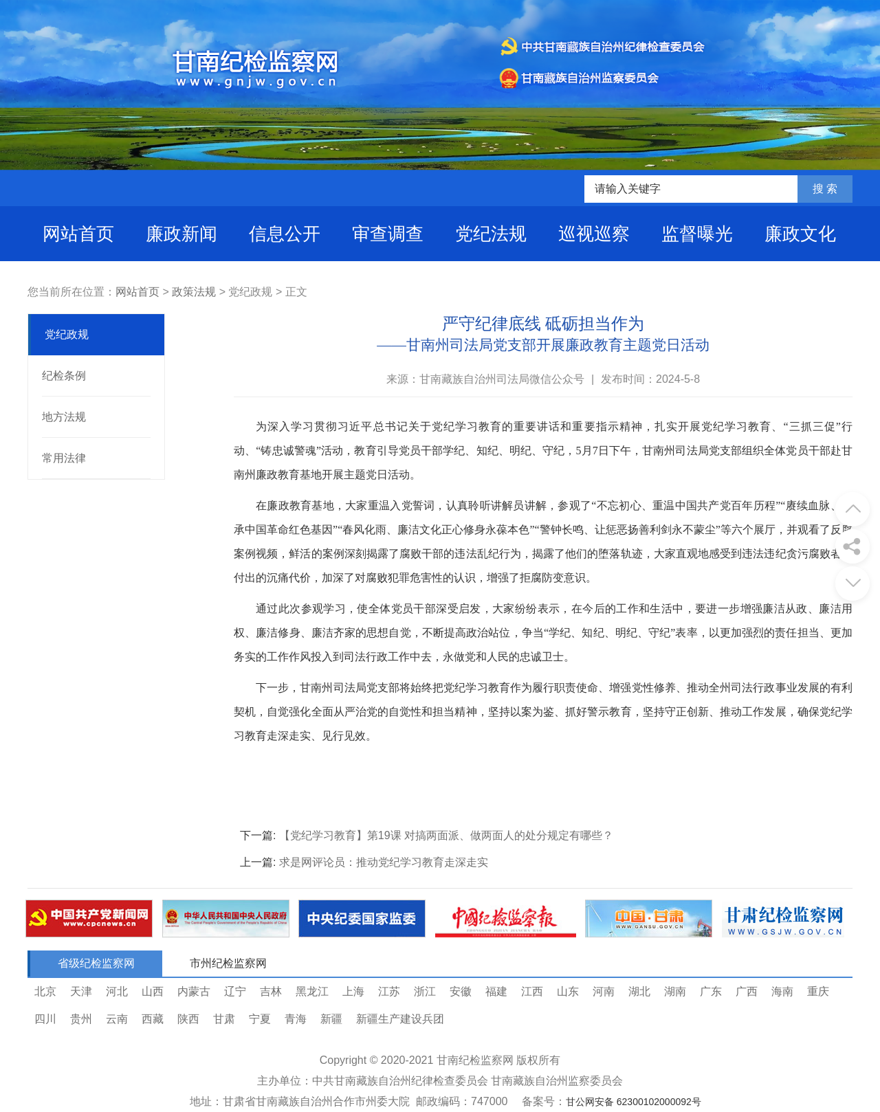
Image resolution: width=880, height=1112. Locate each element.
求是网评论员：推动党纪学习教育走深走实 (383, 862)
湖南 (675, 991)
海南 (782, 991)
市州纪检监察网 (228, 963)
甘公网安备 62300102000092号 (633, 1101)
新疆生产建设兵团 (400, 1019)
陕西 (188, 1019)
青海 (296, 1019)
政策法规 (194, 292)
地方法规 (64, 417)
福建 (496, 991)
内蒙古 (193, 991)
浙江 (425, 991)
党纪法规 (491, 233)
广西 (747, 991)
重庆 (818, 991)
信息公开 (284, 233)
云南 (117, 1019)
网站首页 (78, 233)
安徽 (461, 991)
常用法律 (64, 458)
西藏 (153, 1019)
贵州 (81, 1019)
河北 (117, 991)
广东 (711, 991)
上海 (353, 991)
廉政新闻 (181, 233)
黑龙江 (312, 991)
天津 (81, 991)
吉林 (271, 991)
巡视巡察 (594, 233)
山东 (568, 991)
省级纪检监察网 (96, 963)
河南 (604, 991)
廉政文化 (800, 233)
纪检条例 (64, 375)
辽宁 (235, 991)
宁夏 (260, 1019)
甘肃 (224, 1019)
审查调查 (388, 233)
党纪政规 (67, 334)
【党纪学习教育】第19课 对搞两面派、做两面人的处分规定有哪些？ (446, 835)
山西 (153, 991)
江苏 (389, 991)
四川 (45, 1019)
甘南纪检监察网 (475, 1060)
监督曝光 (697, 233)
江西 (532, 991)
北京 (45, 991)
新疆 (331, 1019)
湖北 (639, 991)
